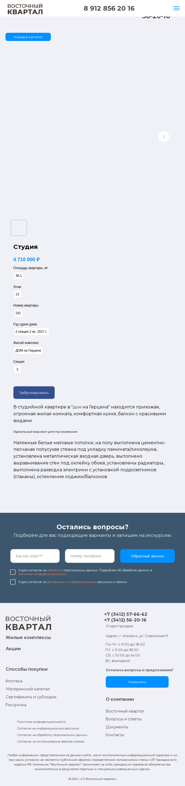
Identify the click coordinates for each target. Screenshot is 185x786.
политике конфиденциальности (42, 574)
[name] (35, 556)
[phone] (89, 556)
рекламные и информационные (71, 582)
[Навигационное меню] (177, 8)
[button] (137, 682)
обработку (55, 570)
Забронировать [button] (34, 392)
